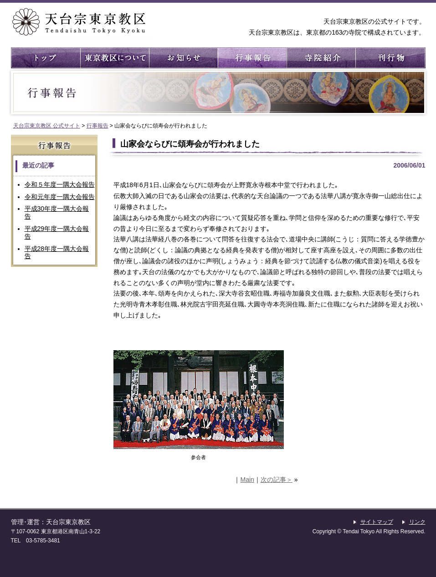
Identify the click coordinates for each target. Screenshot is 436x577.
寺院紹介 (320, 57)
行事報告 (251, 57)
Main (247, 479)
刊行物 (389, 57)
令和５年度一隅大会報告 (60, 184)
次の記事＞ (276, 479)
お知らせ (183, 57)
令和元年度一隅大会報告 (60, 196)
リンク (417, 522)
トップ (45, 57)
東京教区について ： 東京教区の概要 (114, 57)
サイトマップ (376, 522)
